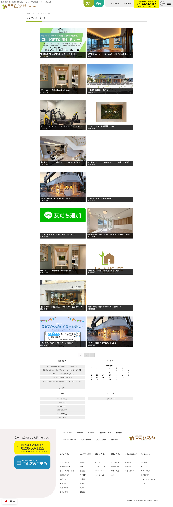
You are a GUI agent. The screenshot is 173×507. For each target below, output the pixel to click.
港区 (81, 467)
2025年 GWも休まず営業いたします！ (55, 198)
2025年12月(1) (62, 414)
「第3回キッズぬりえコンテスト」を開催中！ (57, 343)
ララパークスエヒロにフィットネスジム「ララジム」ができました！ (62, 126)
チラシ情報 (64, 492)
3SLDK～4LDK (100, 475)
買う (88, 3)
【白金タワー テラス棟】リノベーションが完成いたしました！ (62, 162)
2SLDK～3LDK (100, 471)
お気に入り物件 (101, 440)
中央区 (82, 479)
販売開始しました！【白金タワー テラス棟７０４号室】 (109, 162)
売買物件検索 (64, 475)
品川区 (82, 488)
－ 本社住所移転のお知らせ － (98, 90)
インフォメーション (148, 479)
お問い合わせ (86, 440)
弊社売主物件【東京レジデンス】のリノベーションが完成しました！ (109, 235)
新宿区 (82, 471)
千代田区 (83, 475)
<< (94, 366)
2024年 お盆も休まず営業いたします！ (102, 343)
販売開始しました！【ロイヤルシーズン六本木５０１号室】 (109, 54)
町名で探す (64, 483)
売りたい (91, 433)
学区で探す (64, 479)
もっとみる (62, 388)
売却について (129, 471)
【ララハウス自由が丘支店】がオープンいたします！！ (61, 307)
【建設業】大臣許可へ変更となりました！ (103, 271)
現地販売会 (64, 488)
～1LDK (97, 462)
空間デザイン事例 (105, 433)
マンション (115, 462)
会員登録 (114, 440)
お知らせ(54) (111, 399)
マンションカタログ (69, 440)
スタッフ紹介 (145, 471)
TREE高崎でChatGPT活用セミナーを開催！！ (57, 54)
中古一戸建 (115, 471)
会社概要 (127, 3)
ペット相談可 (64, 462)
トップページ (67, 433)
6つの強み (115, 3)
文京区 (82, 492)
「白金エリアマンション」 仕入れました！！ (58, 235)
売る (98, 3)
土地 (112, 475)
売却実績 (128, 462)
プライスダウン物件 (67, 471)
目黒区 (82, 483)
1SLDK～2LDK (100, 467)
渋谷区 (82, 462)
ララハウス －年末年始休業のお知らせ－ (56, 90)
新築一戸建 (115, 467)
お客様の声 (145, 475)
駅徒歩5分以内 (65, 467)
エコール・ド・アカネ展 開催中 (99, 198)
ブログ (143, 483)
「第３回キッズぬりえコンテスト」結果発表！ (105, 307)
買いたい (80, 433)
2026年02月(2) (62, 406)
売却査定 (128, 467)
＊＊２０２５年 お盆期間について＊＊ (102, 126)
